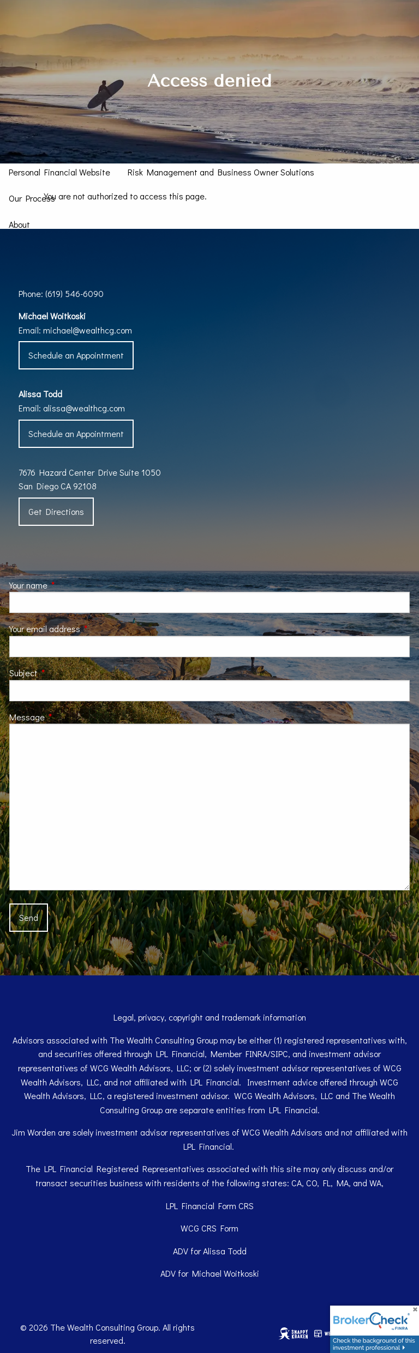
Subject (64, 672)
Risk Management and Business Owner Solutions (221, 172)
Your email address (85, 628)
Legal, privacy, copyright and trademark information (209, 1017)
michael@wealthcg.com (87, 330)
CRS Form (219, 1228)
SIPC (279, 1053)
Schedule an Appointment (76, 355)
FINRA (256, 1053)
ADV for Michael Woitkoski (209, 1273)
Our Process (32, 198)
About (19, 224)
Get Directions (56, 511)
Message (67, 717)
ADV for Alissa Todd (210, 1251)
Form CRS (236, 1205)
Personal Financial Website (59, 172)
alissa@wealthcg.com (84, 408)
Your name (69, 585)
